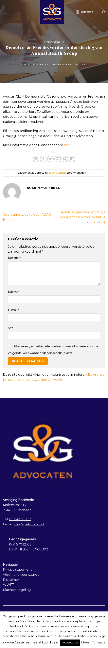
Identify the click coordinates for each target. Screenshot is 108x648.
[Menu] (5, 12)
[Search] (103, 12)
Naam (13, 292)
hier (67, 145)
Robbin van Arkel (74, 64)
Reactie (14, 258)
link (87, 172)
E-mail (13, 310)
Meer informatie (93, 642)
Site (10, 328)
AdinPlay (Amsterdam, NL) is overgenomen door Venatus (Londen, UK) (82, 217)
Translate (84, 12)
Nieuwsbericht (54, 42)
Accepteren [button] (70, 642)
